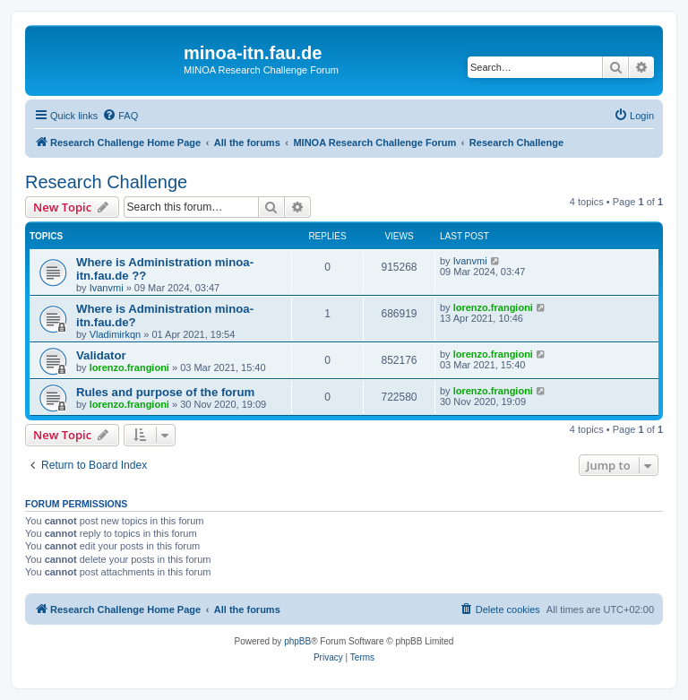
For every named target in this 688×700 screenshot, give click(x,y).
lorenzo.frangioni (493, 307)
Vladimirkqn (115, 334)
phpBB (297, 641)
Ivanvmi (107, 287)
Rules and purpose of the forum (165, 392)
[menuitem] (120, 115)
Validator (101, 355)
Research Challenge (106, 182)
